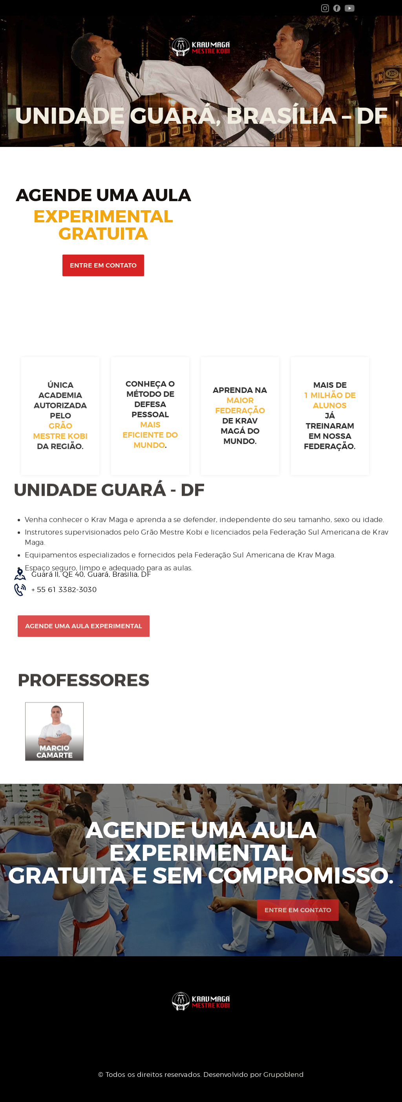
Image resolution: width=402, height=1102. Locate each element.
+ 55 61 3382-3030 (64, 589)
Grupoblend (283, 1074)
